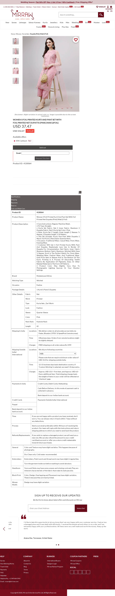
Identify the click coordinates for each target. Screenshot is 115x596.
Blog (25, 567)
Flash (75, 26)
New (7, 22)
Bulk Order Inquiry (63, 7)
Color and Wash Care (18, 209)
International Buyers (53, 561)
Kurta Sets (41, 303)
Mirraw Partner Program (55, 567)
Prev (5, 529)
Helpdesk (3, 575)
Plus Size (65, 27)
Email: (18, 153)
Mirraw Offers (75, 564)
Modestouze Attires (44, 276)
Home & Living (53, 27)
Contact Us (27, 564)
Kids (61, 22)
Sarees (14, 22)
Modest (97, 22)
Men (67, 22)
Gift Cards (79, 7)
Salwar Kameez (34, 22)
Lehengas (22, 22)
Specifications (15, 197)
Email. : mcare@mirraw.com (9, 581)
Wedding (77, 22)
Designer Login (52, 564)
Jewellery (53, 22)
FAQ (1, 573)
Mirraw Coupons (75, 561)
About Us (27, 561)
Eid (88, 22)
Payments (14, 203)
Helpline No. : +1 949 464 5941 (10, 578)
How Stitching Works (7, 564)
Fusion (41, 26)
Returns (13, 206)
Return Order (46, 7)
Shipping (14, 200)
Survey (54, 7)
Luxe (106, 22)
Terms (26, 570)
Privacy (26, 573)
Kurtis (45, 22)
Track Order (36, 7)
